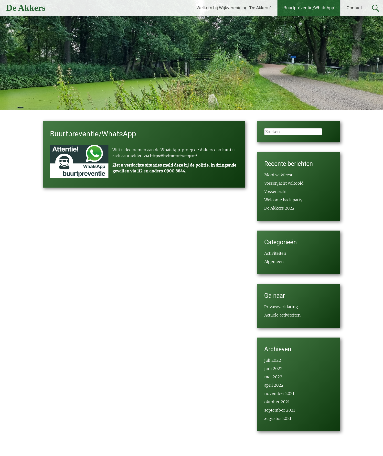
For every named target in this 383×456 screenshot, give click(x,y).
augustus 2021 (277, 418)
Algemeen (274, 261)
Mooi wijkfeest (278, 174)
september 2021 (279, 410)
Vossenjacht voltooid (284, 183)
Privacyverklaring (281, 306)
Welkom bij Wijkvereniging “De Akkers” (233, 7)
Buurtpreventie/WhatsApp (309, 7)
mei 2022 (273, 376)
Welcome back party (283, 199)
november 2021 (279, 393)
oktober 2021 (277, 401)
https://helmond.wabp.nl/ (173, 155)
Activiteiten (275, 253)
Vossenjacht (275, 191)
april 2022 (274, 385)
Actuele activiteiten (282, 315)
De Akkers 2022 (279, 208)
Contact (354, 7)
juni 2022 (273, 368)
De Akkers (25, 8)
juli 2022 (272, 360)
